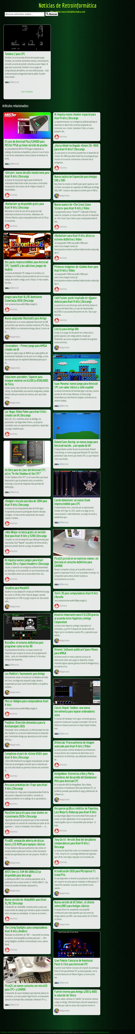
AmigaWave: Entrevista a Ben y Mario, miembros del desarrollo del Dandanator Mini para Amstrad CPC (75, 777)
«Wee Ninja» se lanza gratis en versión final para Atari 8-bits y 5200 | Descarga (26, 534)
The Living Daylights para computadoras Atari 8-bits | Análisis (26, 929)
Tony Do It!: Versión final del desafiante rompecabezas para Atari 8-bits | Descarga (75, 843)
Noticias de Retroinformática (67, 5)
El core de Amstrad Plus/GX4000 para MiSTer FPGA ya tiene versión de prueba (26, 143)
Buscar (51, 14)
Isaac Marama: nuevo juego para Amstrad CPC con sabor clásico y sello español (76, 385)
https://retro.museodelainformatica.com (67, 12)
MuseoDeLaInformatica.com (97, 1032)
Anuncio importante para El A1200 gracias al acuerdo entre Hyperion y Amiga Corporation (76, 618)
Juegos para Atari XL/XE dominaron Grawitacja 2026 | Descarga (23, 298)
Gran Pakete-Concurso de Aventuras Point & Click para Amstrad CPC (73, 962)
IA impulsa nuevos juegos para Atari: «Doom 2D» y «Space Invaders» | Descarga (27, 561)
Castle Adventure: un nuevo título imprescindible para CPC (72, 502)
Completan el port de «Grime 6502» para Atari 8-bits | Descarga (26, 755)
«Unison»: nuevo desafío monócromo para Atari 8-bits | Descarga (27, 174)
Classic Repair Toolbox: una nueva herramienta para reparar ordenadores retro (74, 711)
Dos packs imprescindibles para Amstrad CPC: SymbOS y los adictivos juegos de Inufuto (26, 265)
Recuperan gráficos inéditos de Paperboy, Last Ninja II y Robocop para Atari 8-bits (76, 810)
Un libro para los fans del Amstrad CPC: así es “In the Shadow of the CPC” (25, 471)
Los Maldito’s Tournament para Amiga (25, 673)
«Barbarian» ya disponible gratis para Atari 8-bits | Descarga (24, 205)
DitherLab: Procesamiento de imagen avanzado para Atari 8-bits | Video (74, 744)
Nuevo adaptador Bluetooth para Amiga (25, 318)
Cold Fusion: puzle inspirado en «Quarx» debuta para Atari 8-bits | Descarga (75, 299)
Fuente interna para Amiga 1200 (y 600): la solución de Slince (75, 993)
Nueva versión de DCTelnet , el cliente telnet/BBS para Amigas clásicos (74, 904)
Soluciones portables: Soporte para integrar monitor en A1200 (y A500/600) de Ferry (26, 380)
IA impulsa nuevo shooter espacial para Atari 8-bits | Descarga (75, 116)
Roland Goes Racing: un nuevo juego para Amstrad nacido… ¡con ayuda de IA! (76, 443)
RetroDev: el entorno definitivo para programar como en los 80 (24, 644)
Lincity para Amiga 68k (66, 329)
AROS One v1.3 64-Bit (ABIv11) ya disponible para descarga (23, 873)
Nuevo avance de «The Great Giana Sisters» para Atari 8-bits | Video (72, 206)
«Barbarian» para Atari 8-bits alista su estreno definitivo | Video (74, 237)
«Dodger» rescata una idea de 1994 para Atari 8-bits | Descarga (26, 502)
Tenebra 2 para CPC (15, 54)
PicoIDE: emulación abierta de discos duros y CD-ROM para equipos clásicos (25, 842)
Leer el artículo (27, 91)
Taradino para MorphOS (17, 588)
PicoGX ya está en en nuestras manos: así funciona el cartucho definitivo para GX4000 (76, 561)
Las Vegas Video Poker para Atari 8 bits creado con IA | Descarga (25, 413)
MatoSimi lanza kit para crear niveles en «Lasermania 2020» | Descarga (26, 814)
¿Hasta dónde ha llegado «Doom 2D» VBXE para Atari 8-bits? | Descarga (76, 147)
